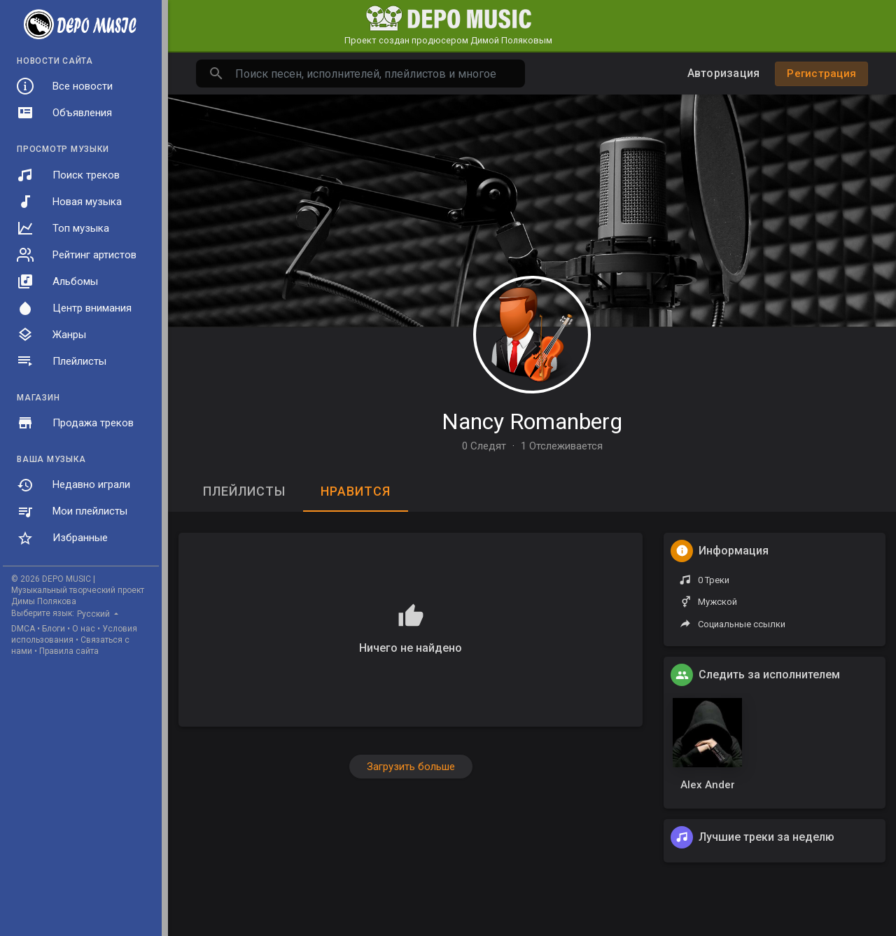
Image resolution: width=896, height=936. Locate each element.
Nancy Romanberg (532, 421)
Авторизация (723, 73)
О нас (83, 629)
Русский (94, 614)
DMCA (23, 629)
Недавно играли (73, 485)
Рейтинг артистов (76, 254)
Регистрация (821, 73)
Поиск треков (68, 175)
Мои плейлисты (72, 511)
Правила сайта (69, 651)
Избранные (62, 538)
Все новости (65, 86)
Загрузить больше (411, 766)
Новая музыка (69, 201)
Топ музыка (63, 228)
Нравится (356, 491)
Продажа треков (75, 422)
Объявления (64, 112)
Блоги (53, 629)
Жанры (51, 334)
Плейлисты (61, 361)
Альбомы (57, 281)
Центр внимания (74, 308)
